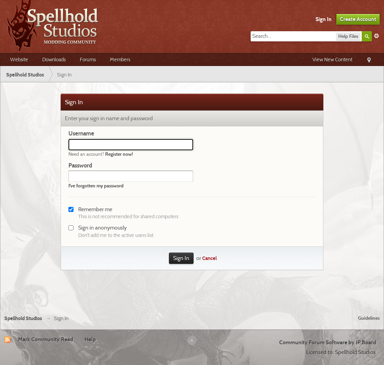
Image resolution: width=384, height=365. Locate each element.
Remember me (95, 209)
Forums (88, 59)
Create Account (358, 19)
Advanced (376, 36)
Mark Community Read (45, 339)
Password (80, 165)
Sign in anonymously (102, 227)
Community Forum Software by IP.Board (327, 342)
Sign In (324, 19)
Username (81, 133)
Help (90, 339)
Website (19, 59)
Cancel (209, 258)
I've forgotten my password (96, 186)
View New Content (332, 59)
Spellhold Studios (23, 318)
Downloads (54, 59)
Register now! (119, 154)
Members (120, 59)
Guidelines (369, 318)
